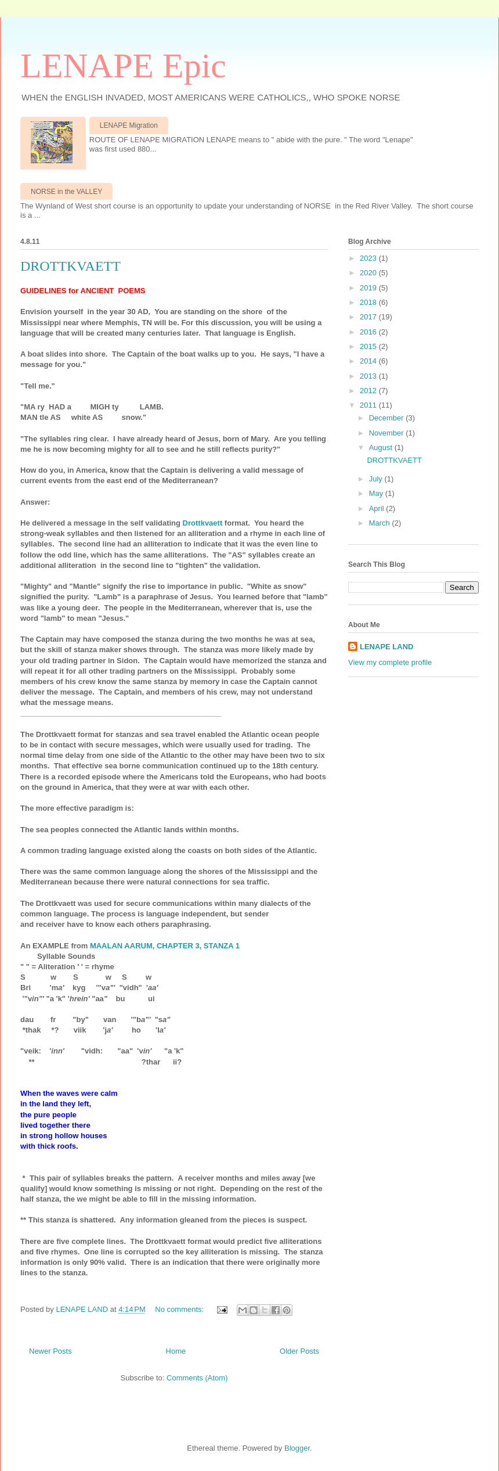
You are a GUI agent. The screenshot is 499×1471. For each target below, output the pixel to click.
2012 (369, 390)
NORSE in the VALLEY (66, 192)
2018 (369, 302)
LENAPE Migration (129, 125)
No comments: (180, 1309)
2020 (369, 272)
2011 (369, 405)
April (377, 508)
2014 (369, 361)
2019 (369, 287)
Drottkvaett (204, 523)
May (377, 493)
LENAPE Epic (123, 65)
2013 (369, 376)
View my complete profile (390, 662)
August (382, 447)
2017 (369, 316)
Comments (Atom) (197, 1377)
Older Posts (299, 1351)
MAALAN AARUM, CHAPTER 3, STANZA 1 (165, 945)
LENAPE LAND (386, 646)
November (387, 433)
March (380, 523)
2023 (369, 258)
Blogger (297, 1448)
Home (176, 1351)
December (387, 417)
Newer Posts (50, 1351)
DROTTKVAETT (70, 266)
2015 (369, 346)
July (377, 478)
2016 (369, 332)
